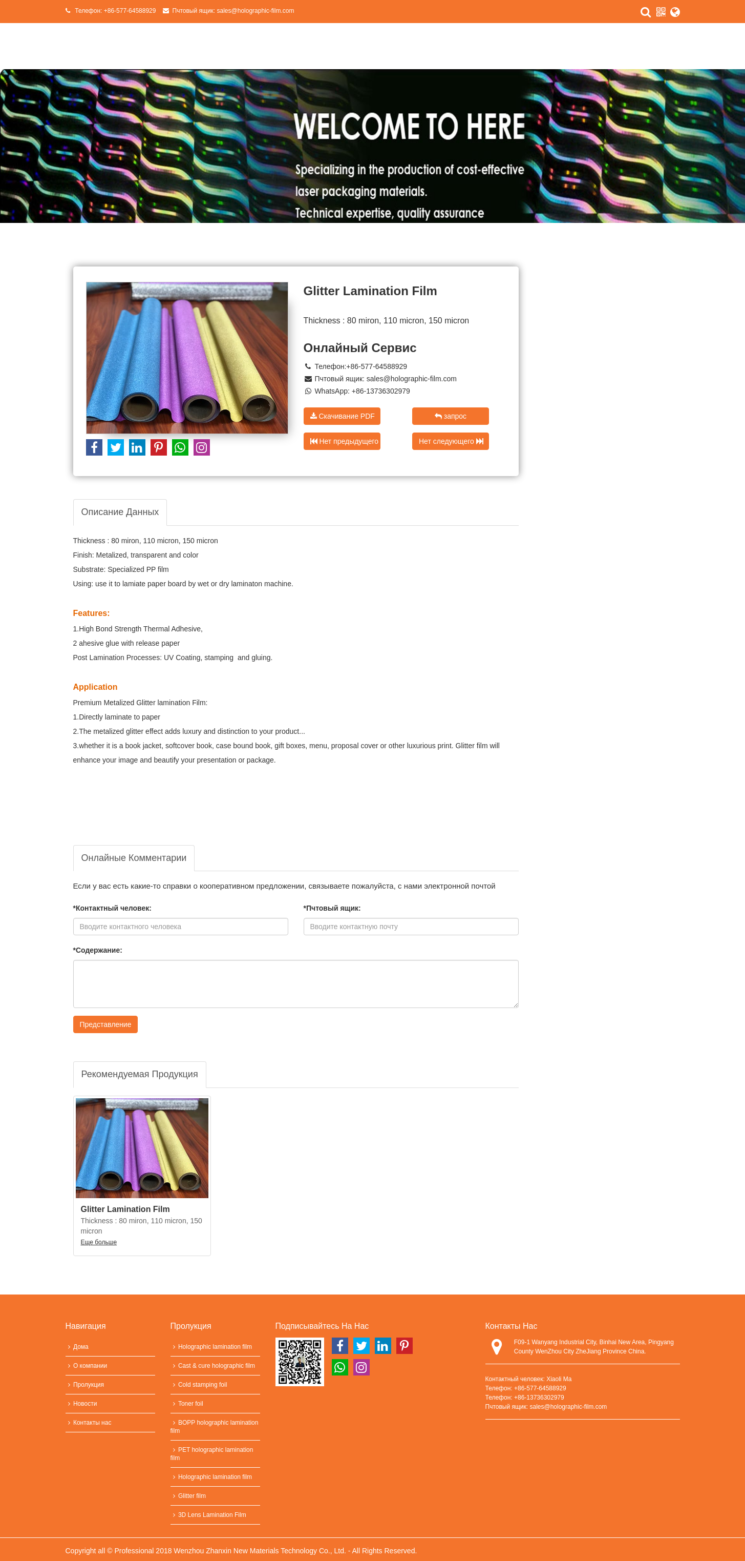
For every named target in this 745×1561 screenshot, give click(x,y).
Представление (106, 1024)
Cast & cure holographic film (213, 1365)
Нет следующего (451, 441)
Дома (77, 1346)
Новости (81, 1403)
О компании (87, 1365)
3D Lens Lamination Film (208, 1514)
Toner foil (187, 1403)
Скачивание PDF (342, 416)
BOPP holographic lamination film (215, 1426)
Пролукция (85, 1384)
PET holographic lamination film (212, 1454)
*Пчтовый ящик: (332, 908)
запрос (450, 416)
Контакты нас (89, 1422)
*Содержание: (97, 950)
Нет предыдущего (344, 441)
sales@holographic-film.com (255, 10)
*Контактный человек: (112, 908)
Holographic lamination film (211, 1346)
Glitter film (188, 1496)
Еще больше (99, 1242)
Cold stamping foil (199, 1384)
